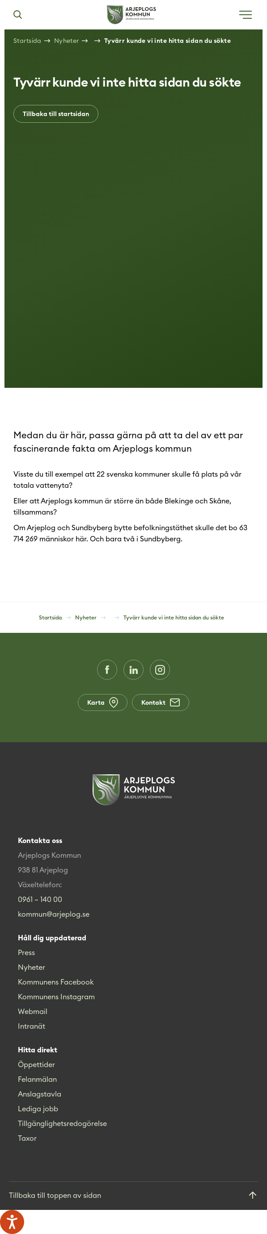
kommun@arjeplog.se (53, 914)
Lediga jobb (38, 1108)
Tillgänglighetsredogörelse (62, 1123)
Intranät (31, 1026)
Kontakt (160, 702)
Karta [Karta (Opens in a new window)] (102, 702)
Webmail (32, 1011)
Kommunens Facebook (56, 981)
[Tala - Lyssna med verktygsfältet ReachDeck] (12, 1222)
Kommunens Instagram (56, 996)
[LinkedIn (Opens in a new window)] (133, 670)
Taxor (27, 1138)
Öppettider (36, 1064)
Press (26, 952)
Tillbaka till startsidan (56, 114)
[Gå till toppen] (133, 1196)
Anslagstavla (39, 1093)
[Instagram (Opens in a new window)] (160, 670)
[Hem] (131, 14)
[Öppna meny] (245, 14)
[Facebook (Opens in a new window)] (107, 670)
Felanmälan (37, 1079)
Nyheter (31, 967)
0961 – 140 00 (40, 899)
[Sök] (17, 14)
